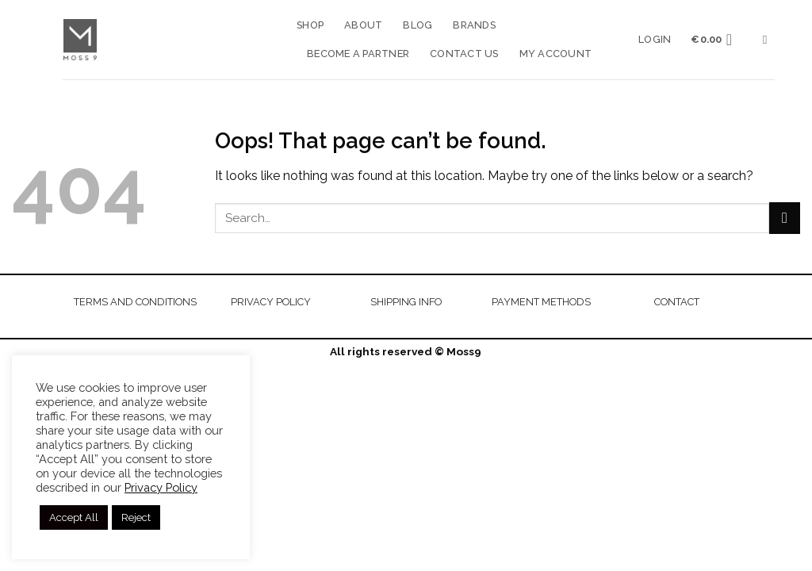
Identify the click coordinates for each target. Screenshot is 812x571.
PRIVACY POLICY (271, 302)
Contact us (464, 53)
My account (555, 53)
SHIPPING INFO (406, 302)
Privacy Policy (160, 487)
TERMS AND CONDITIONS (135, 302)
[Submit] (784, 217)
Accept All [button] (73, 517)
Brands (474, 25)
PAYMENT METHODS (541, 302)
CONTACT (676, 302)
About (363, 25)
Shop (310, 25)
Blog (417, 25)
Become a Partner (358, 53)
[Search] (769, 40)
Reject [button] (136, 517)
